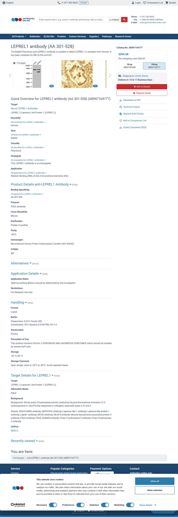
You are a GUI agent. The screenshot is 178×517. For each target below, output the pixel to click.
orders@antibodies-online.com (153, 22)
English (7, 2)
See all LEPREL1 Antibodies (24, 108)
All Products (18, 36)
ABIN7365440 (129, 65)
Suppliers (94, 36)
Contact (83, 3)
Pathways (107, 36)
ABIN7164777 (154, 65)
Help (13, 476)
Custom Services (77, 36)
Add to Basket (142, 86)
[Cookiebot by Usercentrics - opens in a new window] (18, 511)
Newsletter (16, 479)
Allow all (155, 487)
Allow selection (154, 496)
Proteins (61, 36)
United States (141, 76)
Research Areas (123, 36)
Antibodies (35, 36)
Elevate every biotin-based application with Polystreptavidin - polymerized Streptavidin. (68, 476)
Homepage (18, 458)
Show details (145, 511)
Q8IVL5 (14, 430)
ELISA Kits (49, 36)
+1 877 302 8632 (67, 2)
